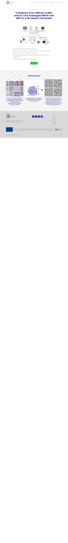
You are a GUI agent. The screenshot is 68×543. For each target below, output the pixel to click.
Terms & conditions (55, 134)
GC (20, 134)
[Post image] (14, 88)
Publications (32, 9)
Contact (61, 134)
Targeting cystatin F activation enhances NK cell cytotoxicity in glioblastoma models (34, 99)
